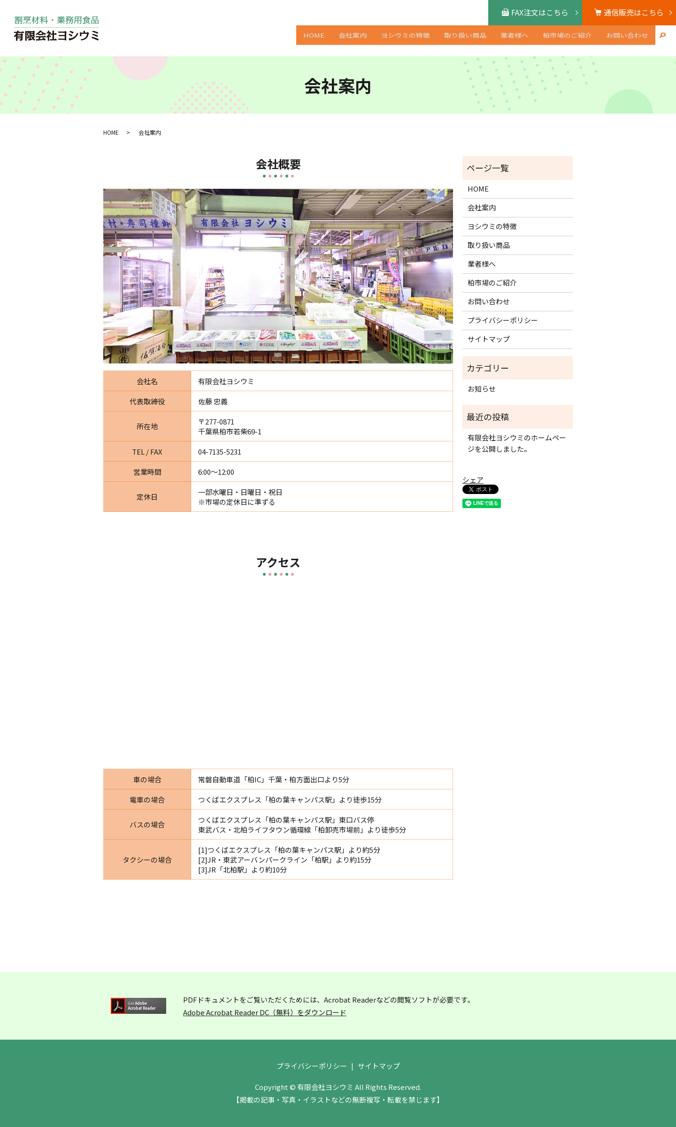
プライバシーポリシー (503, 320)
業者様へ (514, 41)
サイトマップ (489, 339)
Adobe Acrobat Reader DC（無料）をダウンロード (264, 1012)
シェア (473, 480)
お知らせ (482, 389)
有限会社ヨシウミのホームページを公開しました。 (517, 443)
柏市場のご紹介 (567, 41)
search (662, 41)
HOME (313, 41)
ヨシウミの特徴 (405, 41)
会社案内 (352, 41)
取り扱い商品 (465, 41)
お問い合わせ (627, 41)
